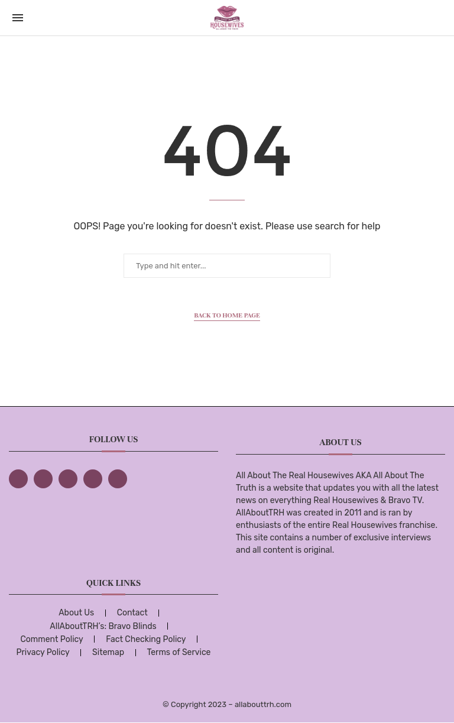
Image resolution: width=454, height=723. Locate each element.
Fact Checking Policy (146, 639)
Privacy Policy (43, 652)
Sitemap (108, 652)
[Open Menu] (17, 17)
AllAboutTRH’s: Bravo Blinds (103, 626)
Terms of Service (178, 652)
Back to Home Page (227, 315)
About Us (76, 613)
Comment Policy (51, 639)
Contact (132, 613)
